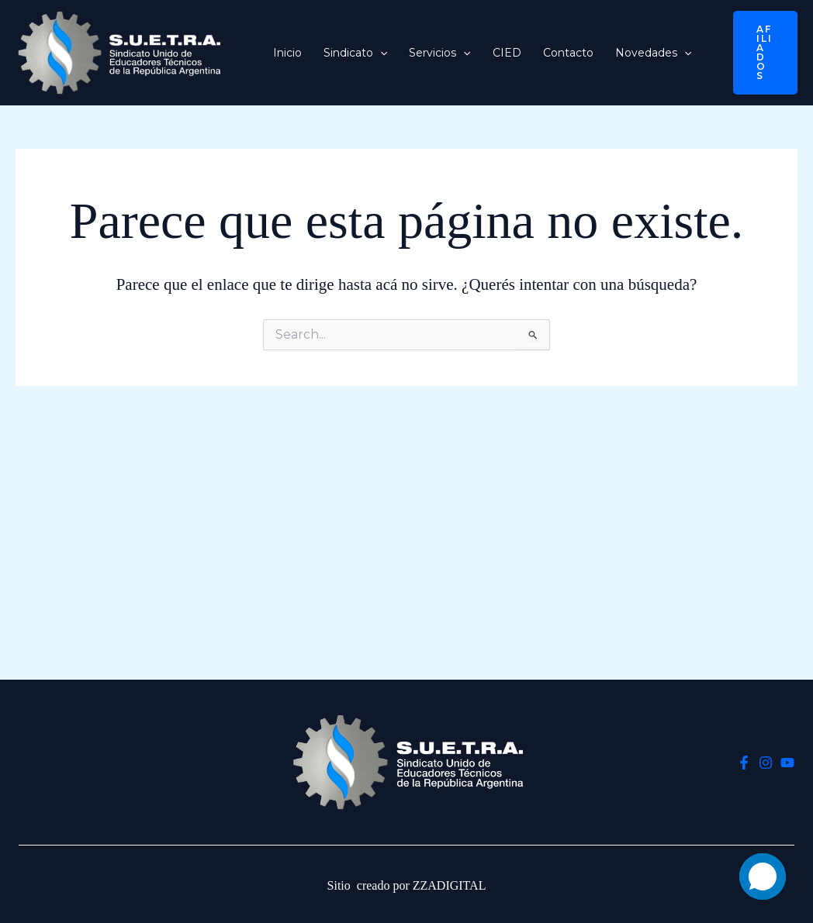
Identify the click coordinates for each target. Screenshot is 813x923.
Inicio (287, 53)
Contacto (568, 53)
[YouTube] (787, 763)
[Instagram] (766, 763)
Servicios (439, 53)
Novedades (653, 53)
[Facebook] (744, 763)
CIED (507, 53)
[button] (380, 53)
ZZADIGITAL (449, 885)
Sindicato (355, 53)
